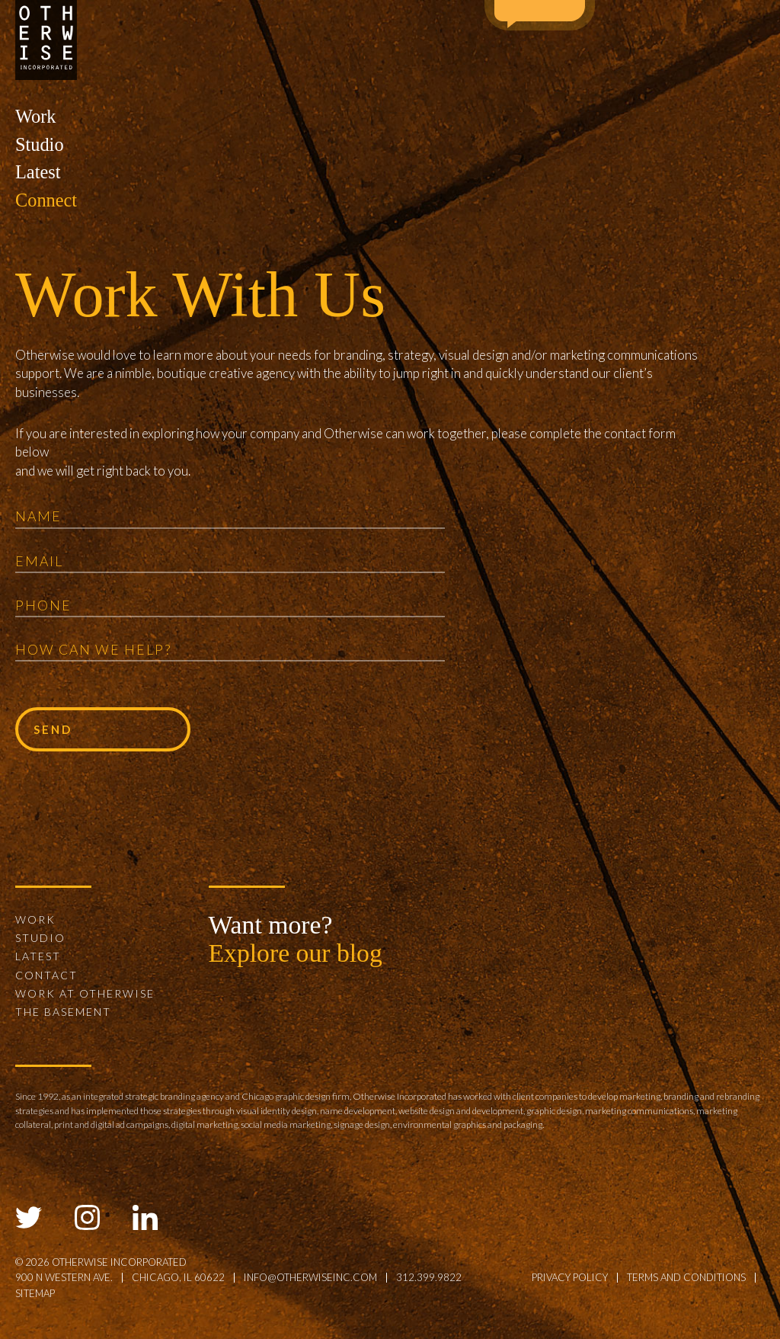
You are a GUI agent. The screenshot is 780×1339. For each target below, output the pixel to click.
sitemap (35, 1293)
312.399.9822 (429, 1277)
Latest (37, 172)
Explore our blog (295, 953)
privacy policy (570, 1277)
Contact (46, 975)
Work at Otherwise (85, 993)
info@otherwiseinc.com (310, 1277)
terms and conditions (686, 1277)
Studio (39, 144)
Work (35, 116)
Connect (46, 200)
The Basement (63, 1011)
